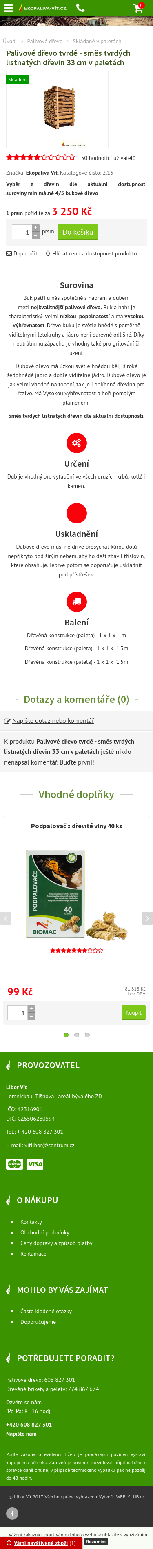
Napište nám (21, 1433)
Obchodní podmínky (44, 1232)
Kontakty (31, 1221)
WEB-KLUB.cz (130, 1497)
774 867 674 (83, 1389)
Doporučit (22, 253)
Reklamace (33, 1253)
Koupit (134, 1012)
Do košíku (77, 232)
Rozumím (96, 1541)
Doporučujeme (38, 1321)
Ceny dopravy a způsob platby (56, 1243)
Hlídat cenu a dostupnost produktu (91, 253)
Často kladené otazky (46, 1311)
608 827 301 (59, 1379)
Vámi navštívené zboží (37, 1543)
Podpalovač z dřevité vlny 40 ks (76, 826)
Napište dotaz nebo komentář (49, 720)
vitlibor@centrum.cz (49, 1145)
